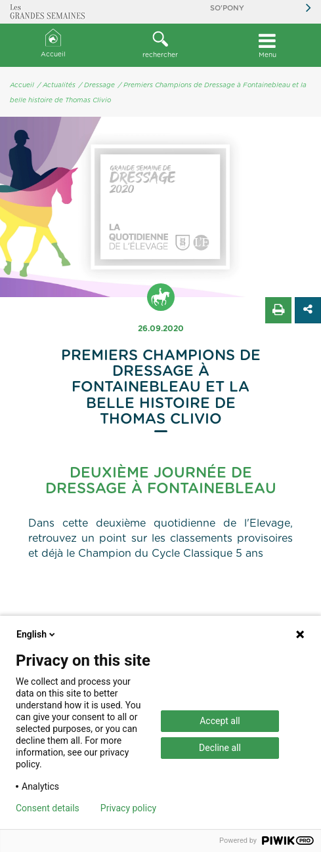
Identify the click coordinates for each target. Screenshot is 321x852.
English (36, 634)
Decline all (220, 747)
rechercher (160, 44)
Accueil (53, 43)
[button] (160, 45)
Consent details (47, 808)
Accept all (220, 721)
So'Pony (227, 8)
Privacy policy (128, 808)
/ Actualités (56, 85)
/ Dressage (97, 85)
